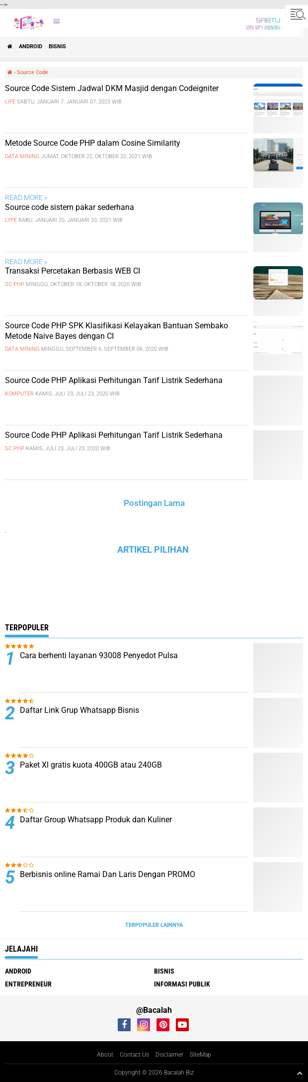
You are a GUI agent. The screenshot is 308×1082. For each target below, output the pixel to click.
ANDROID (30, 46)
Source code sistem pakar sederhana (69, 207)
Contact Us (134, 1054)
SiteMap (200, 1054)
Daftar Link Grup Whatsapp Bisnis (79, 710)
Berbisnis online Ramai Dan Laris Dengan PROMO (107, 874)
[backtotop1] (299, 1073)
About (105, 1054)
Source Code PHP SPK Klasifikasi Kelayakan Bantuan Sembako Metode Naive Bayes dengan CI (116, 331)
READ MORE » (26, 197)
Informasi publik (182, 984)
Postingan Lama (154, 503)
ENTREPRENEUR (28, 984)
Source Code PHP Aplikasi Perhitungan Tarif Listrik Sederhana (114, 380)
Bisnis (57, 46)
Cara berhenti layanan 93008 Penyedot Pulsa (99, 655)
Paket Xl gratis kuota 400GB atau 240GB (91, 765)
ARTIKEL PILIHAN (153, 549)
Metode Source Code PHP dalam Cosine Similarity (92, 143)
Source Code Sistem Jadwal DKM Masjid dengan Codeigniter (112, 88)
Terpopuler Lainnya (154, 925)
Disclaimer (169, 1054)
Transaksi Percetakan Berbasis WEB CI (72, 271)
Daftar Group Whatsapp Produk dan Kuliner (96, 819)
